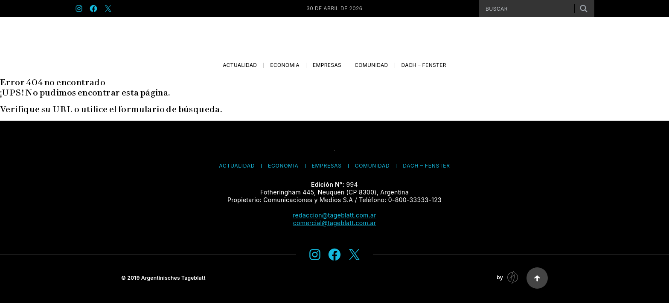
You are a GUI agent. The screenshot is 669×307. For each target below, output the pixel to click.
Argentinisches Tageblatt (173, 278)
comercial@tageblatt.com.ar (334, 222)
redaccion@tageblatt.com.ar (334, 215)
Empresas (327, 65)
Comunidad (371, 65)
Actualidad (240, 65)
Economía (285, 65)
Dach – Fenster (423, 65)
